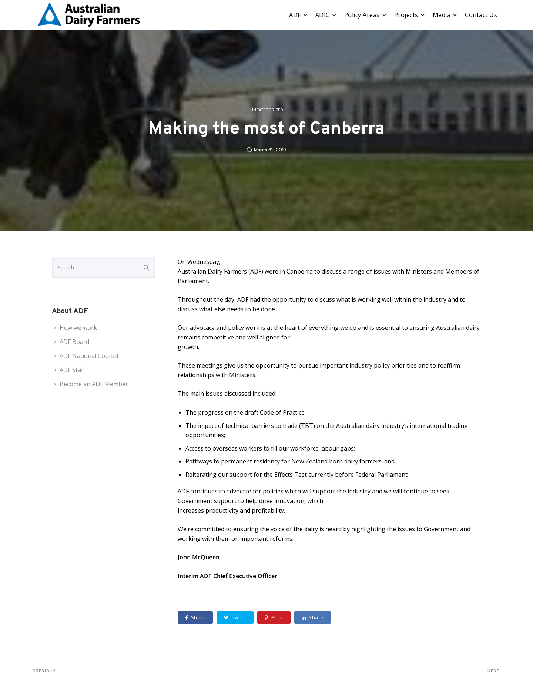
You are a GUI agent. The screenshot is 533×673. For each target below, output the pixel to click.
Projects (406, 15)
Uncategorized (266, 110)
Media (442, 15)
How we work (78, 328)
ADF (295, 15)
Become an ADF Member (94, 384)
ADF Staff (72, 370)
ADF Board (74, 342)
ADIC (322, 15)
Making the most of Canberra (266, 129)
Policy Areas (362, 15)
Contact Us (481, 15)
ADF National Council (89, 356)
